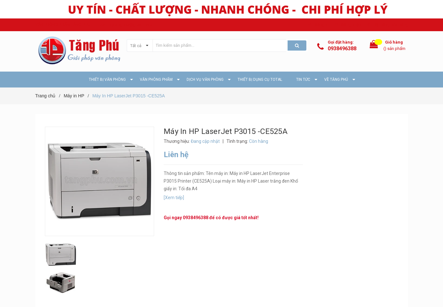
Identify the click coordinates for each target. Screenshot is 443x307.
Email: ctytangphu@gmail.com (125, 24)
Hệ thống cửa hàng (390, 24)
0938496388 (342, 48)
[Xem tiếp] (174, 197)
